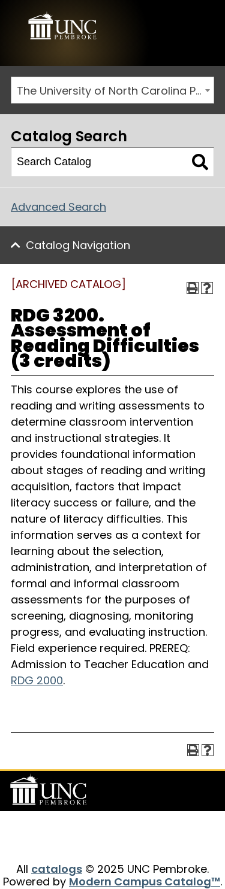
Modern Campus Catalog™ (144, 881)
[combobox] (112, 90)
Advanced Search (58, 206)
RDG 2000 (37, 680)
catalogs (56, 868)
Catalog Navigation (78, 245)
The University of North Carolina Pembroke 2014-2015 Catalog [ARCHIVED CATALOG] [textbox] (115, 90)
